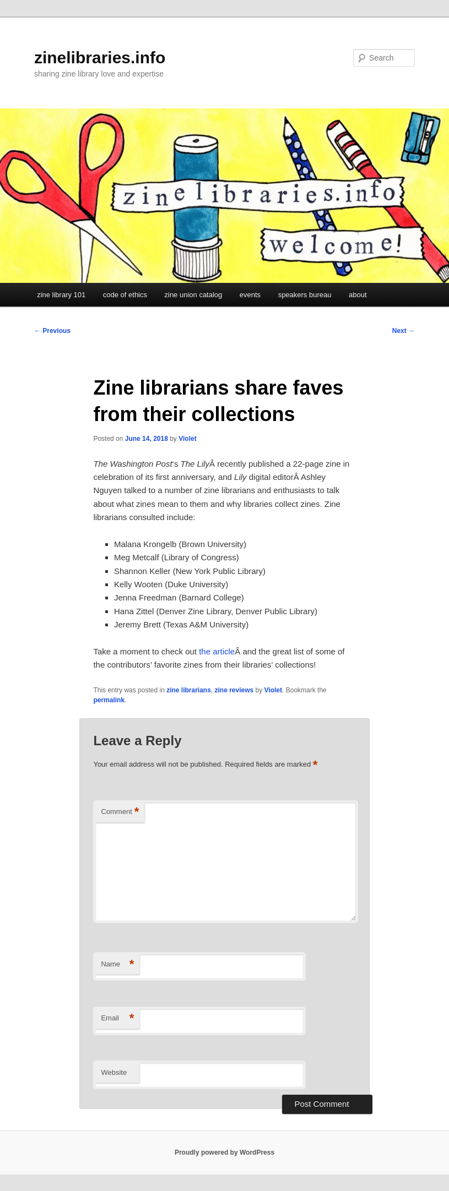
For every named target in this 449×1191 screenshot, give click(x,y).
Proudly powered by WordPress (224, 1152)
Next (403, 331)
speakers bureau (305, 295)
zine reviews (234, 690)
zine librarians (188, 690)
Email (117, 1018)
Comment (120, 812)
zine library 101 (61, 295)
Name (117, 965)
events (250, 295)
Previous (52, 331)
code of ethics (125, 295)
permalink (109, 700)
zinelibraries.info (99, 57)
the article (217, 651)
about (358, 295)
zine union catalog (194, 295)
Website (114, 1072)
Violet (187, 438)
